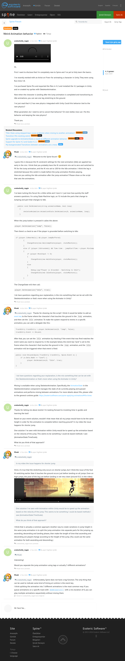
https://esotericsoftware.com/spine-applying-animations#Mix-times (65, 395)
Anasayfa (26, 5)
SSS (59, 15)
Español (107, 5)
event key (18, 316)
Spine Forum (15, 21)
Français (115, 5)
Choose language (14, 654)
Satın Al (119, 15)
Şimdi (105, 90)
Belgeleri (36, 640)
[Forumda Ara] (88, 22)
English (100, 5)
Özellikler (21, 15)
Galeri (29, 15)
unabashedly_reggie (24, 157)
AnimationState (76, 385)
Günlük (13, 636)
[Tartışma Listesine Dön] (4, 23)
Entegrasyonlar (41, 15)
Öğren (52, 15)
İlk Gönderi (107, 49)
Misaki (19, 555)
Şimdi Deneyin (105, 15)
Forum (47, 5)
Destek (57, 5)
